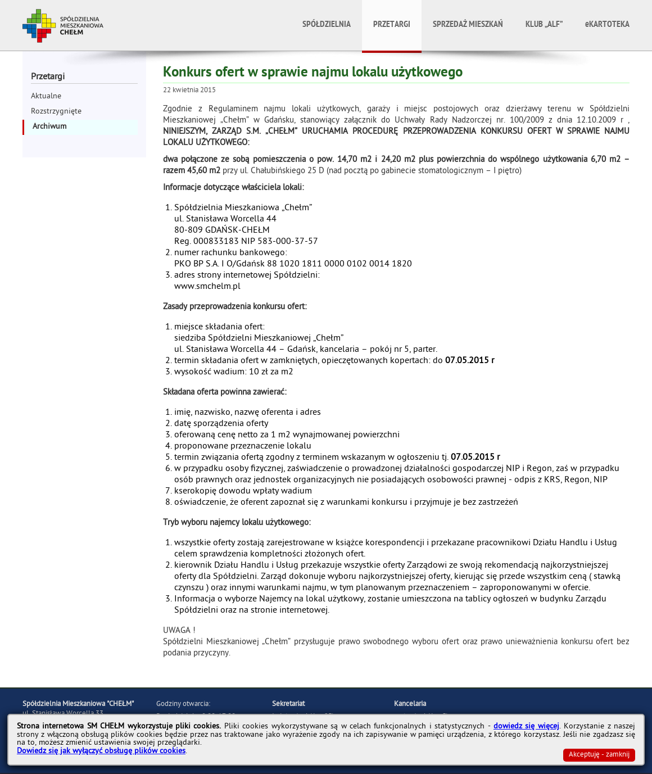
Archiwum (49, 127)
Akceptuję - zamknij (599, 755)
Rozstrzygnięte (56, 112)
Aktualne (46, 97)
